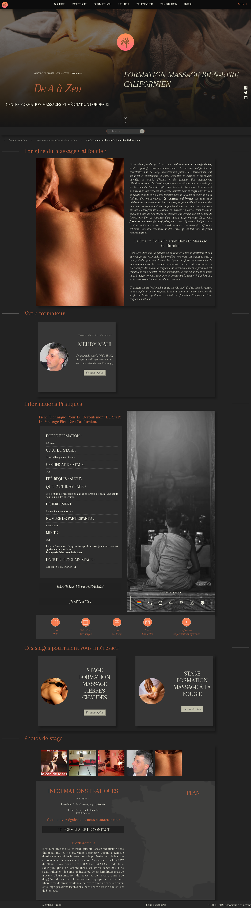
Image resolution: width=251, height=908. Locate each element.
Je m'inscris (80, 601)
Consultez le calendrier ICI (61, 566)
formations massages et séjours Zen (56, 140)
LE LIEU (123, 4)
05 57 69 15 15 (83, 798)
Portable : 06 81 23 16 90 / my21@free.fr (83, 804)
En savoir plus (94, 372)
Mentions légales (52, 904)
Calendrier (144, 4)
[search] (122, 131)
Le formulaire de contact (83, 829)
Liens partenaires (156, 904)
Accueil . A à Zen (18, 140)
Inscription (168, 4)
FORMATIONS (102, 4)
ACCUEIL (59, 4)
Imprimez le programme (80, 586)
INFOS (188, 4)
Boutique (79, 4)
